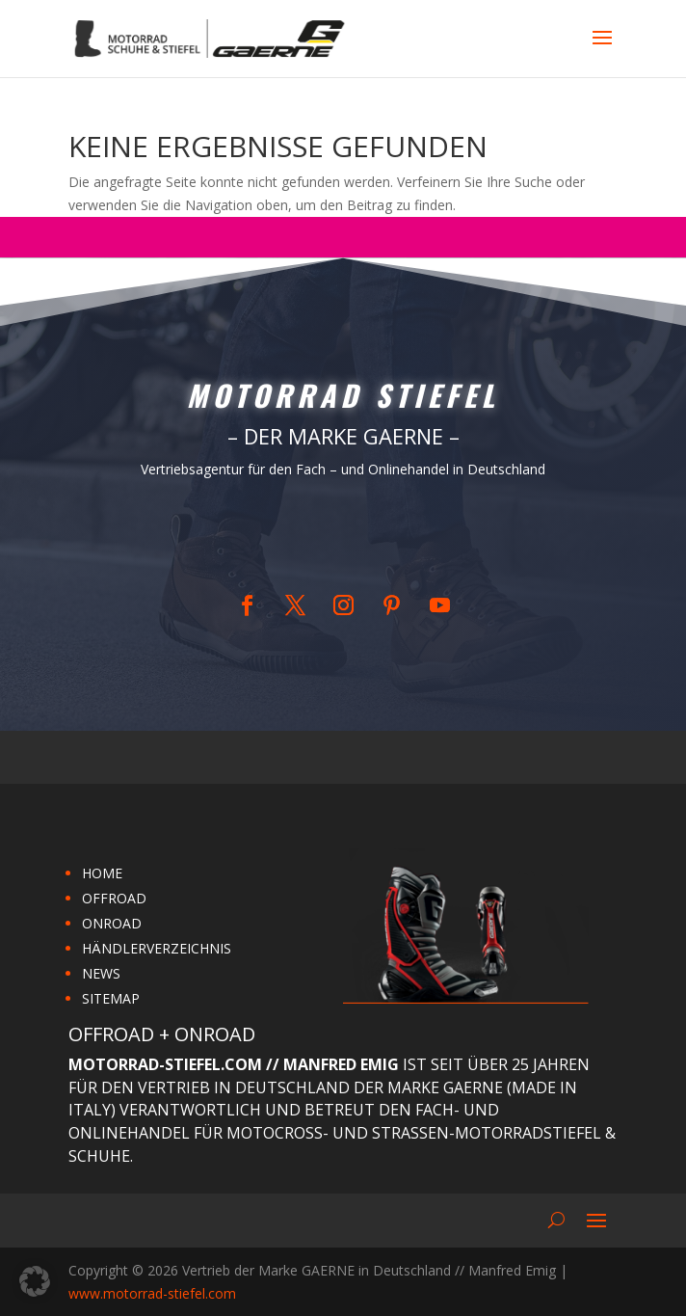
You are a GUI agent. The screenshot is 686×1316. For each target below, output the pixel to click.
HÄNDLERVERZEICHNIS (156, 948)
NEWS (101, 973)
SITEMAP (111, 998)
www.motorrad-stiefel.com (152, 1293)
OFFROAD (114, 898)
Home (330, 534)
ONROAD (112, 923)
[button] (34, 1281)
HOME (102, 873)
